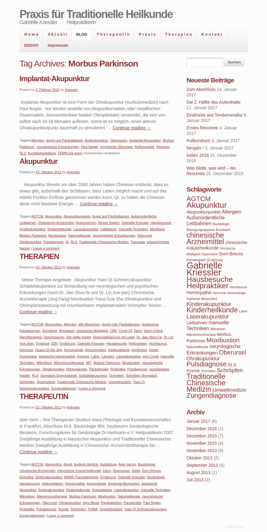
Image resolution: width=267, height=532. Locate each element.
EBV (55, 343)
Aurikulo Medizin (86, 464)
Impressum (58, 45)
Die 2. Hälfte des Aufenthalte (213, 102)
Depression (118, 140)
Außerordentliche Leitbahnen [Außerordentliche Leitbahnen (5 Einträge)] (206, 220)
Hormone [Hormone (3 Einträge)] (219, 293)
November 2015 (202, 443)
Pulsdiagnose (53, 242)
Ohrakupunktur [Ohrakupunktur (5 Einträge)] (203, 358)
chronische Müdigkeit (92, 330)
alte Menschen (89, 324)
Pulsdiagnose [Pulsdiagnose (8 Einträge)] (207, 364)
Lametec (107, 356)
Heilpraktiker (138, 343)
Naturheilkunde (79, 235)
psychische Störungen (116, 147)
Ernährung (67, 343)
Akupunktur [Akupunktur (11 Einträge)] (207, 205)
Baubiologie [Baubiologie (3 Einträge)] (221, 224)
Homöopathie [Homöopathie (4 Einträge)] (199, 292)
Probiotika (117, 369)
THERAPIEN (39, 256)
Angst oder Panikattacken (121, 324)
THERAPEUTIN (44, 396)
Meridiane (157, 229)
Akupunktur (39, 161)
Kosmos (83, 356)
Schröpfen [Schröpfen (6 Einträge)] (230, 370)
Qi (67, 242)
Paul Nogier (89, 147)
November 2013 (202, 450)
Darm (138, 330)
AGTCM (37, 216)
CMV (113, 330)
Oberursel (144, 235)
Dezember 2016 (202, 428)
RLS (23, 153)
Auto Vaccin (127, 464)
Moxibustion (57, 235)
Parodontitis (132, 503)
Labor (95, 356)
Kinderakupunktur (33, 229)
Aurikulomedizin (97, 140)
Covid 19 (125, 330)
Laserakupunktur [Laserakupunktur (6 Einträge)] (208, 316)
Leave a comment (46, 248)
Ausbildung (108, 464)
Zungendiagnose (63, 388)
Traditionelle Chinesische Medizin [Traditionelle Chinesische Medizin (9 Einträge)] (206, 382)
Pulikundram (198, 140)
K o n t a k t (211, 34)
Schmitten (116, 375)
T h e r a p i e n (178, 34)
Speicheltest (46, 382)
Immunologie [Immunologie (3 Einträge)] (236, 293)
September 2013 (202, 465)
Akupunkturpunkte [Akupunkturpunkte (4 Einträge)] (204, 212)
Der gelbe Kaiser (78, 337)
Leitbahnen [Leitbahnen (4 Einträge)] (197, 322)
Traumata (137, 242)
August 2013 (199, 472)
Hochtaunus (158, 343)
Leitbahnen (108, 229)
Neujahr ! (195, 148)
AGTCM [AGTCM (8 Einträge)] (199, 199)
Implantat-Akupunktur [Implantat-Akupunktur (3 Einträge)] (202, 298)
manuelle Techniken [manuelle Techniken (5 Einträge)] (208, 325)
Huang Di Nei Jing (48, 350)
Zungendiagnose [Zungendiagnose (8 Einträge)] (211, 395)
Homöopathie (75, 483)
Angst (67, 464)
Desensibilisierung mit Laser (114, 337)
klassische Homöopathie (57, 356)
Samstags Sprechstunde (59, 375)
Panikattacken (111, 503)
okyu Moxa (91, 503)
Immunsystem (95, 350)
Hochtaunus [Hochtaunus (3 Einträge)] (238, 287)
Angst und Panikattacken (64, 140)
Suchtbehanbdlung (42, 153)
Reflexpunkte (145, 147)
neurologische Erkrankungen (57, 147)
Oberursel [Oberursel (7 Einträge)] (232, 352)
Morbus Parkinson (33, 235)
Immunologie (73, 350)
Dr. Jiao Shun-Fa (149, 337)
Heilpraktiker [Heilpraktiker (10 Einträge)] (208, 286)
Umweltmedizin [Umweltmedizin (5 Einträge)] (229, 390)
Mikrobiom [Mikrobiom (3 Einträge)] (217, 329)
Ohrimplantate (76, 369)
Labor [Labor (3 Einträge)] (243, 311)
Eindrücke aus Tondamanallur (215, 115)
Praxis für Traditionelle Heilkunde (96, 14)
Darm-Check (153, 330)
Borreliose (50, 330)
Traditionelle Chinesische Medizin (104, 242)
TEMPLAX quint (69, 153)
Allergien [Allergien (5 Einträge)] (231, 211)
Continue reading (132, 127)
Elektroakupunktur (48, 477)
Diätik (136, 471)
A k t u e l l (57, 34)
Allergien (37, 140)
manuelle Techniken (133, 229)
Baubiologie (146, 464)
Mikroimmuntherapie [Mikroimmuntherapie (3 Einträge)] (201, 334)
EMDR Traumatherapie (81, 477)
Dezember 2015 (202, 435)
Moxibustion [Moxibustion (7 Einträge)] (223, 340)
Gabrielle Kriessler (135, 223)
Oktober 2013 (199, 457)
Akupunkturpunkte (77, 216)
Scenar (63, 509)
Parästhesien (99, 369)
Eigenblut (27, 477)
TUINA (93, 509)
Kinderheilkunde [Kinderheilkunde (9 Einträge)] (212, 310)
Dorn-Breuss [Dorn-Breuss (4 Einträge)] (231, 253)
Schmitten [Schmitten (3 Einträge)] (208, 371)
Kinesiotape (28, 356)
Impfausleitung (119, 350)
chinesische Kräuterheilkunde (79, 471)
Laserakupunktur (85, 229)
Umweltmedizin (120, 382)
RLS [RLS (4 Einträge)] (232, 364)
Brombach (66, 330)
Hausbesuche (161, 223)
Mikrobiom (44, 363)
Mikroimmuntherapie (69, 363)
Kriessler (71, 90)
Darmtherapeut (31, 337)
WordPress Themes (236, 527)
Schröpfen (27, 382)
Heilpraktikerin (52, 483)
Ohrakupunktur (30, 242)
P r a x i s (147, 34)
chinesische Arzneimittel (56, 223)
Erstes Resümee (202, 127)
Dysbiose (42, 343)
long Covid (150, 356)
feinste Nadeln (108, 223)
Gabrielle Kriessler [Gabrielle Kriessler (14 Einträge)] (204, 268)
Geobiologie (156, 477)
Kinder (153, 350)
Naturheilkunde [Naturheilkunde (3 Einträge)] (197, 347)
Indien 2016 (198, 155)
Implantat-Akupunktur (54, 78)
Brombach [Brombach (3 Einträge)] (223, 230)
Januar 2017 (198, 421)
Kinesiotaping (102, 490)
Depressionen (86, 223)
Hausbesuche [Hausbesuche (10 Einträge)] (210, 279)
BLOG (81, 34)
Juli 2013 (195, 479)
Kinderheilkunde (60, 229)
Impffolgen (139, 350)
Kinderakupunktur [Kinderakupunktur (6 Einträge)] (209, 304)
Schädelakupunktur (93, 375)
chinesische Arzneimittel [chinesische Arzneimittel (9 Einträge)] (205, 238)
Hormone (26, 350)
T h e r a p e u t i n (113, 34)
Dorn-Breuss (151, 471)
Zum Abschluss (201, 89)
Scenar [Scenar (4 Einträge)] (193, 370)
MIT (88, 363)
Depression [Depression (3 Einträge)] (210, 254)
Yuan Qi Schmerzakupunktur (145, 509)
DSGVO (31, 45)
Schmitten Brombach (141, 375)
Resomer (163, 147)
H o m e (31, 34)
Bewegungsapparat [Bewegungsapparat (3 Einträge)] (201, 230)
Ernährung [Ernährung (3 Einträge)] (214, 260)
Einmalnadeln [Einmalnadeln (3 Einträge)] (196, 260)
